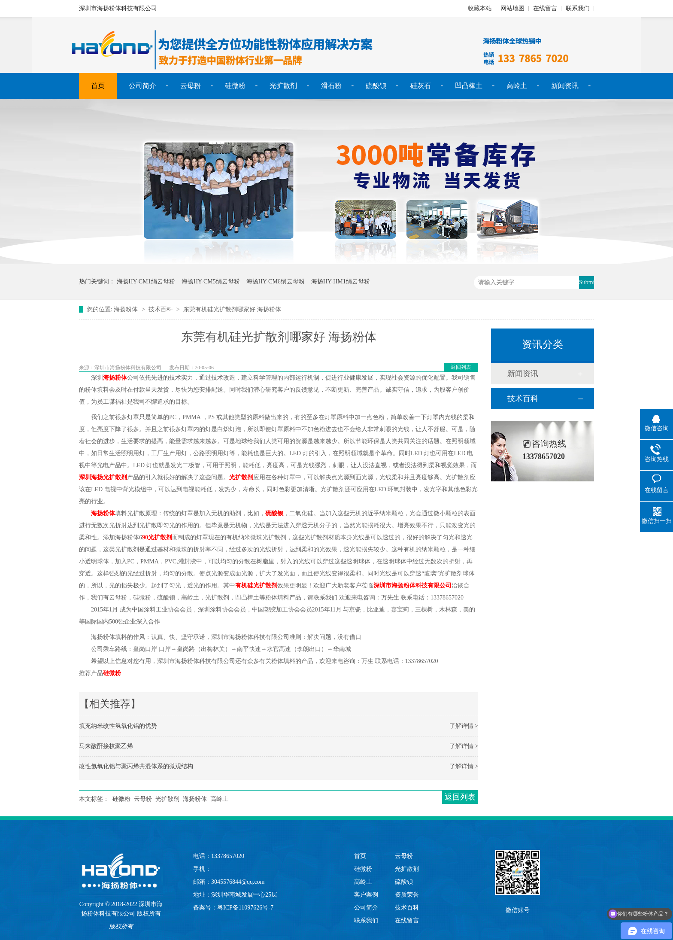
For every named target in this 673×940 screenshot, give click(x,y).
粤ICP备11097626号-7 (245, 907)
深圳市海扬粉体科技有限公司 (412, 585)
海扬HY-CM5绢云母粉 (211, 281)
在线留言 (545, 8)
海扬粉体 (126, 309)
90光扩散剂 (157, 537)
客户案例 (366, 894)
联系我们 (578, 8)
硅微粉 (235, 85)
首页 (98, 85)
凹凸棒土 (468, 85)
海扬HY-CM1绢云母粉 (146, 281)
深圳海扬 (91, 477)
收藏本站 (480, 8)
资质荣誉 (407, 894)
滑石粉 (331, 85)
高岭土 (516, 85)
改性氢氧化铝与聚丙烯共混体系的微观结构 (136, 766)
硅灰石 (420, 85)
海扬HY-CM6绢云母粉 (275, 281)
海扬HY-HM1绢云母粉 (340, 281)
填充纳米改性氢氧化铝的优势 (118, 726)
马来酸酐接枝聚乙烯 (106, 746)
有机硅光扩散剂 (256, 585)
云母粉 (190, 85)
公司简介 (142, 85)
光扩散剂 (283, 85)
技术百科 (161, 309)
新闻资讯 (565, 85)
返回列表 (461, 367)
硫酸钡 (376, 85)
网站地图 (512, 8)
